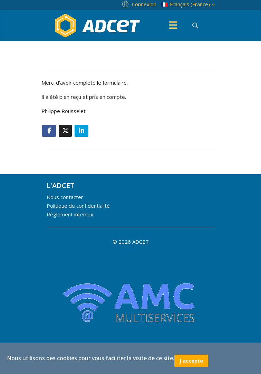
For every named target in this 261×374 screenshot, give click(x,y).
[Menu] (172, 25)
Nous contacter (65, 197)
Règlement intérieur (70, 214)
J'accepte (191, 360)
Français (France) (188, 4)
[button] (138, 4)
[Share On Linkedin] (81, 131)
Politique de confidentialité (78, 205)
